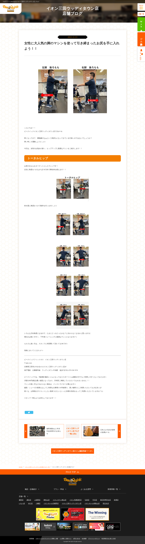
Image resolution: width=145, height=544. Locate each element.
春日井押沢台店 (105, 500)
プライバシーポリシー (94, 538)
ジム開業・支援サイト (65, 538)
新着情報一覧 (113, 489)
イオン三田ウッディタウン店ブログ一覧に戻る (72, 431)
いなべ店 (22, 503)
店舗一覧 (141, 14)
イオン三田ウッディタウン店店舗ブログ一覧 (37, 467)
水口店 (30, 503)
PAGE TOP (72, 472)
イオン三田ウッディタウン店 (71, 503)
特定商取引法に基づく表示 (109, 538)
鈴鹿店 (116, 500)
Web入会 (141, 24)
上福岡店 (37, 500)
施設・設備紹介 (31, 489)
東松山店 (47, 500)
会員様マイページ (141, 56)
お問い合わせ (76, 538)
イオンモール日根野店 (51, 503)
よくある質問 (86, 489)
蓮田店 (21, 500)
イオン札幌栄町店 (76, 500)
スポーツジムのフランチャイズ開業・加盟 (47, 538)
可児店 (95, 500)
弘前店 (87, 500)
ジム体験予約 (141, 39)
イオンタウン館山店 (59, 500)
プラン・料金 (59, 489)
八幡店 (38, 503)
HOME (21, 467)
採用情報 (31, 538)
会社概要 (84, 538)
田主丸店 (106, 503)
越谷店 (29, 500)
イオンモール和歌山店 (92, 503)
